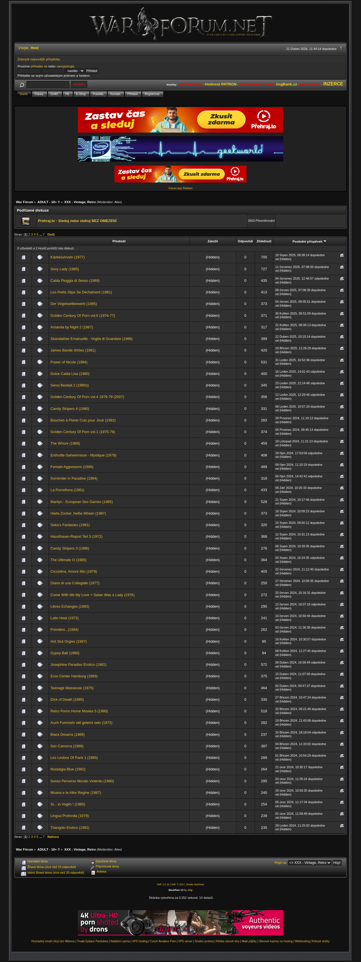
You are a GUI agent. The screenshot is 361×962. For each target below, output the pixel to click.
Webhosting (302, 941)
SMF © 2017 (178, 884)
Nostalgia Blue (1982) (67, 769)
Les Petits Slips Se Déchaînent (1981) (81, 292)
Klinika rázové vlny (227, 941)
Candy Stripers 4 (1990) (69, 409)
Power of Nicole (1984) (68, 362)
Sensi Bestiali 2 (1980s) (69, 385)
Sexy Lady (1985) (64, 269)
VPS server (185, 941)
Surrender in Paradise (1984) (73, 478)
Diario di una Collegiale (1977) (75, 583)
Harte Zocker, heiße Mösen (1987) (78, 513)
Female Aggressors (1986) (71, 467)
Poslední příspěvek (309, 241)
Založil (213, 241)
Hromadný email (41, 941)
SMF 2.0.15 (163, 884)
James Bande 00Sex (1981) (73, 350)
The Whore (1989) (65, 443)
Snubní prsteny (204, 941)
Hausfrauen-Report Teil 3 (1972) (76, 536)
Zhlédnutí (264, 241)
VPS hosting (140, 941)
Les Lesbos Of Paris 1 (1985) (74, 757)
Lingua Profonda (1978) (69, 816)
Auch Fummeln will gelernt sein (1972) (81, 723)
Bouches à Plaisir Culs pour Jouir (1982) (83, 420)
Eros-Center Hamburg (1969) (74, 676)
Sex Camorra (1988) (66, 746)
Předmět (119, 241)
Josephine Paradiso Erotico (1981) (78, 664)
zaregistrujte (65, 66)
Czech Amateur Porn (163, 941)
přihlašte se (39, 66)
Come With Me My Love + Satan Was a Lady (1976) (92, 595)
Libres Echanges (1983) (69, 606)
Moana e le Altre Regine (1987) (75, 792)
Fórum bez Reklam (180, 188)
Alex (118, 202)
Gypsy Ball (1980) (65, 653)
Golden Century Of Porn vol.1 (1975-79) (82, 432)
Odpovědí (245, 241)
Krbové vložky (321, 941)
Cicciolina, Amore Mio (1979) (73, 571)
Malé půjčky (249, 941)
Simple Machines (195, 884)
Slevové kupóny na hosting (276, 941)
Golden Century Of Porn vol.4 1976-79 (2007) (87, 397)
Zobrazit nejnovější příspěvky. (39, 59)
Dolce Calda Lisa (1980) (69, 374)
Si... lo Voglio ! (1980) (67, 804)
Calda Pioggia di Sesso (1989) (75, 280)
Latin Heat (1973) (64, 618)
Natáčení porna (120, 941)
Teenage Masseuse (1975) (72, 688)
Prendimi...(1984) (64, 629)
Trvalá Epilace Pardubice (92, 941)
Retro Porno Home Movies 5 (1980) (79, 711)
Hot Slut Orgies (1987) (68, 641)
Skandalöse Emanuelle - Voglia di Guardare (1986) (91, 339)
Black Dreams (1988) (67, 734)
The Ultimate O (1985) (68, 560)
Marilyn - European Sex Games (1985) (81, 502)
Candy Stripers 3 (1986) (69, 548)
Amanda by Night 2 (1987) (71, 327)
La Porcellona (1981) (67, 490)
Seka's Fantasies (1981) (70, 525)
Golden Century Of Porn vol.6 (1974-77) (82, 315)
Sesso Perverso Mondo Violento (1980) (82, 781)
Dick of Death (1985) (67, 699)
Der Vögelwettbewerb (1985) (73, 304)
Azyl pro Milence (64, 941)
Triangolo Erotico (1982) (69, 827)
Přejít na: (281, 862)
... (41, 234)
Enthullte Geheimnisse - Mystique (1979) (83, 455)
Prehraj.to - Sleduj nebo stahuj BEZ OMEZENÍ (77, 221)
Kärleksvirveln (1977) (67, 257)
